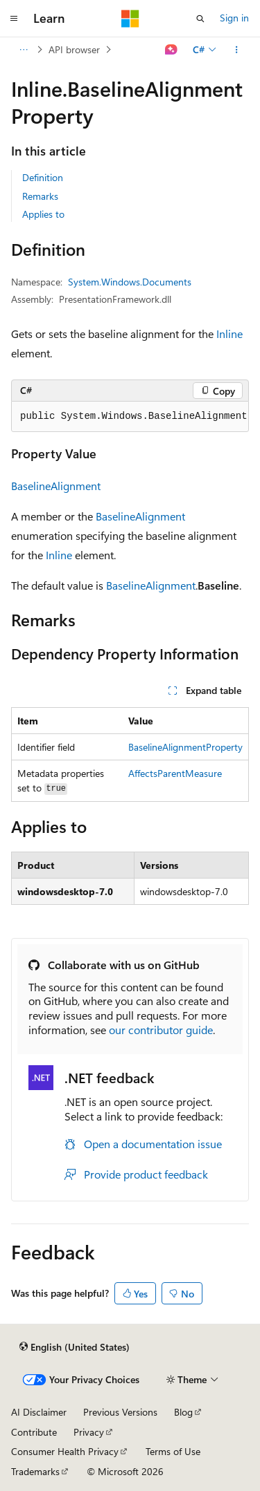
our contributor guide (161, 1029)
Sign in (234, 17)
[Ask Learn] (171, 50)
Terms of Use (173, 1451)
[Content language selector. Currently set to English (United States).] (74, 1346)
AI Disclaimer (39, 1411)
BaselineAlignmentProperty (185, 746)
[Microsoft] (130, 19)
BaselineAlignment (56, 485)
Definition (42, 177)
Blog (183, 1411)
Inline (229, 333)
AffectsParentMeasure (175, 773)
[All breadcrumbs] (23, 50)
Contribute (34, 1431)
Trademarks (35, 1471)
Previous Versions (120, 1411)
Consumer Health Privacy (65, 1451)
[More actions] (237, 50)
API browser (74, 49)
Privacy (88, 1431)
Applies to (43, 214)
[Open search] (200, 18)
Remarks (40, 196)
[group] (130, 417)
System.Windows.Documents (129, 281)
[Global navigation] (14, 18)
